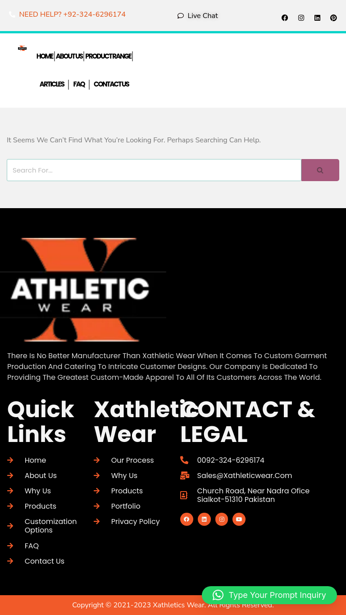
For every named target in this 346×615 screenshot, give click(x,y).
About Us (69, 56)
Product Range (108, 56)
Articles (52, 84)
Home (44, 56)
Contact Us (111, 84)
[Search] (154, 170)
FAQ (78, 84)
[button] (269, 595)
